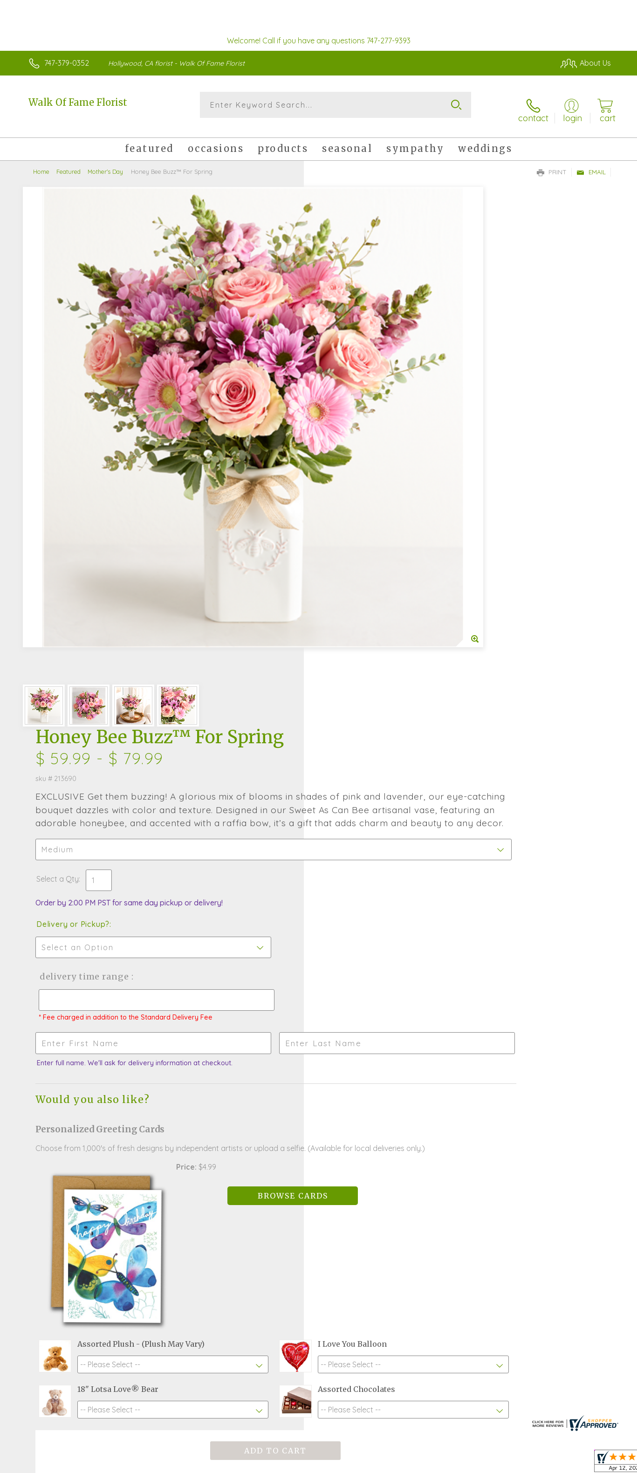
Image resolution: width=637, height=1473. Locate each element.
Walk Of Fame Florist (77, 102)
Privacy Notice (461, 1463)
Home (41, 163)
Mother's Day (105, 163)
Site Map (586, 1463)
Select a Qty (341, 356)
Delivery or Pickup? (356, 401)
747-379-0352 (66, 63)
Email (591, 163)
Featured (68, 163)
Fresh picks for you (255, 1158)
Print (552, 163)
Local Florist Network (528, 1463)
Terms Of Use (407, 1463)
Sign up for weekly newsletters (407, 1156)
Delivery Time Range (365, 453)
